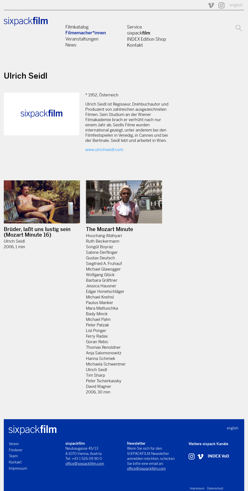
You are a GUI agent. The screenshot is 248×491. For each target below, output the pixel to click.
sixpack (138, 33)
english (236, 5)
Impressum (18, 468)
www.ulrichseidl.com (104, 149)
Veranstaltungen (81, 39)
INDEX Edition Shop (146, 39)
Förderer (16, 450)
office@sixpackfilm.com (84, 463)
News (70, 45)
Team (13, 456)
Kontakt (135, 45)
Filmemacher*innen (85, 33)
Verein (14, 444)
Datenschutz (215, 488)
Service (134, 27)
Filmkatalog (77, 27)
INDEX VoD (218, 456)
